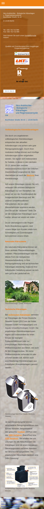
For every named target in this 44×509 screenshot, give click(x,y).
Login (41, 499)
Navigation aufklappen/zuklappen (22, 3)
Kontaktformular (30, 35)
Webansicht (38, 502)
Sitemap (18, 499)
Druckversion (7, 499)
